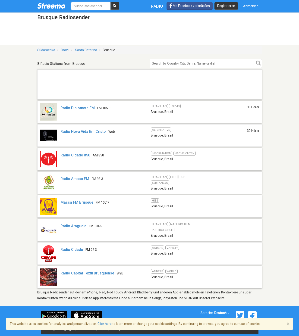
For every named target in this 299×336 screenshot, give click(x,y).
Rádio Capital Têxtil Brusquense (87, 273)
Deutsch (222, 313)
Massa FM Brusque (76, 202)
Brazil (65, 50)
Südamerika (46, 50)
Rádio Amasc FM (74, 179)
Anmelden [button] (250, 6)
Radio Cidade (71, 249)
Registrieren (226, 6)
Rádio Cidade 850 (75, 155)
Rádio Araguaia (73, 226)
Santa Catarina (86, 50)
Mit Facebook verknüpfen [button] (189, 6)
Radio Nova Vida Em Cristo (83, 131)
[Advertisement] (149, 99)
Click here (105, 324)
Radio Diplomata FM (77, 108)
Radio (157, 6)
